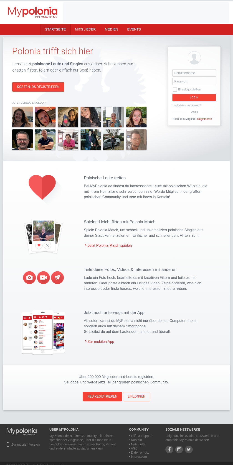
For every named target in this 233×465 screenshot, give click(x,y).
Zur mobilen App (101, 342)
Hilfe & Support (141, 436)
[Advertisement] (146, 12)
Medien (111, 29)
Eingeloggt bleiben (189, 89)
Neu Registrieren (102, 396)
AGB (134, 448)
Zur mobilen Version (25, 444)
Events (134, 29)
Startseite (55, 29)
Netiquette (138, 444)
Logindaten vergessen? (186, 105)
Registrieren (204, 119)
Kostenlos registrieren (38, 87)
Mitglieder (85, 29)
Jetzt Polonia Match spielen (110, 245)
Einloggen (136, 396)
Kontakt (136, 440)
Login (194, 97)
